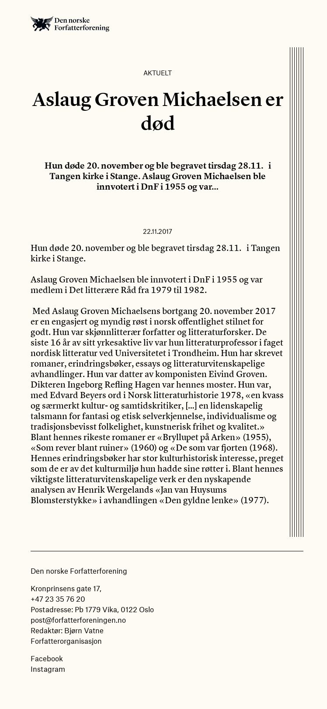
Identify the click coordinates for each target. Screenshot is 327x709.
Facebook (47, 658)
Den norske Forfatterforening (70, 24)
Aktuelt (157, 73)
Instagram (48, 668)
